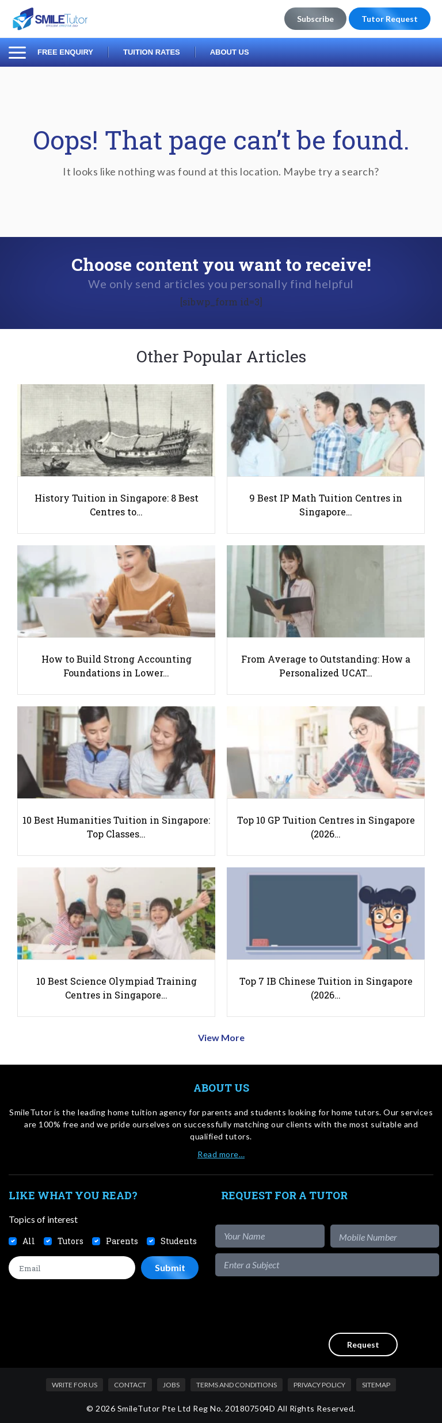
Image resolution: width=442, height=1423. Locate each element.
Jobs (171, 1384)
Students (179, 1240)
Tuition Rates (151, 52)
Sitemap (376, 1384)
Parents (122, 1240)
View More (221, 1037)
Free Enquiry (65, 52)
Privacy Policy (319, 1384)
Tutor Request (389, 19)
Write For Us (74, 1384)
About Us (229, 52)
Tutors (70, 1240)
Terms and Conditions (236, 1384)
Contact (130, 1384)
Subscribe (315, 19)
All (28, 1240)
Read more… (221, 1154)
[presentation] (351, 1304)
